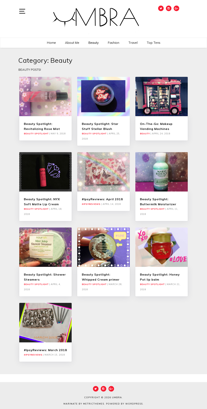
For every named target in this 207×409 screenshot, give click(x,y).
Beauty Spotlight (36, 133)
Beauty (93, 43)
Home (51, 43)
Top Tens (153, 43)
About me (72, 43)
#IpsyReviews (91, 204)
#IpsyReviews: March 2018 (45, 350)
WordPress (134, 403)
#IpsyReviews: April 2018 (102, 199)
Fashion (113, 43)
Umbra (117, 397)
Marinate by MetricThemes (84, 403)
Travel (133, 43)
